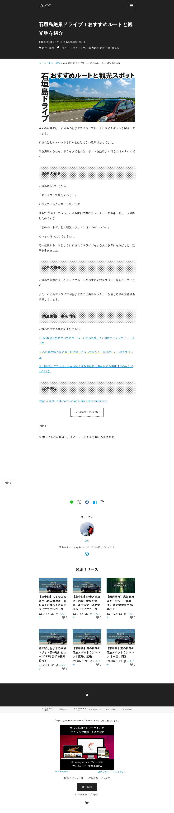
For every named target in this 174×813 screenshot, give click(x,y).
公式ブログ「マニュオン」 (112, 773)
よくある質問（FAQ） (47, 711)
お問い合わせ (111, 711)
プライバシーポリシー (79, 711)
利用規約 (63, 711)
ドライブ (65, 47)
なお (87, 541)
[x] (79, 503)
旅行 (102, 47)
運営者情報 (127, 711)
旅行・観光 (48, 47)
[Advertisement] (87, 467)
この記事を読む (87, 412)
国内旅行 (94, 47)
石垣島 (115, 47)
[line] (71, 503)
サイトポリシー (95, 711)
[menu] (131, 5)
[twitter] (87, 696)
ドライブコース (79, 47)
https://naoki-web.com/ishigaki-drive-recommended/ (73, 401)
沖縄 (108, 47)
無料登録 (87, 788)
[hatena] (95, 503)
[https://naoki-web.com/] (87, 555)
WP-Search (61, 773)
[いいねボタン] (42, 427)
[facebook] (87, 503)
